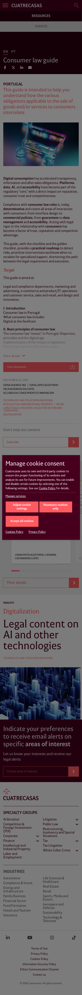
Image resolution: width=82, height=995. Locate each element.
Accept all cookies (21, 521)
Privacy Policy (37, 532)
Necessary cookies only (56, 507)
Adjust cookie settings (22, 507)
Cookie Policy (47, 488)
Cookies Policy (14, 532)
